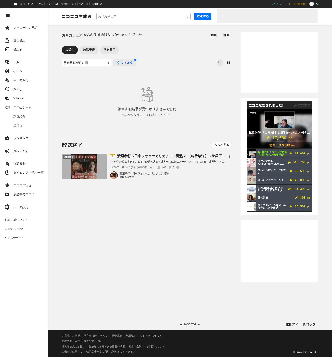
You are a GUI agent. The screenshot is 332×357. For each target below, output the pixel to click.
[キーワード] (144, 16)
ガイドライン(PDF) (151, 335)
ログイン (276, 4)
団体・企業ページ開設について (147, 346)
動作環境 (117, 335)
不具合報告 (90, 335)
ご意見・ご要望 (71, 335)
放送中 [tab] (70, 49)
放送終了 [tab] (110, 49)
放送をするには (93, 341)
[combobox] (144, 16)
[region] (24, 182)
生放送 (39, 4)
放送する (203, 16)
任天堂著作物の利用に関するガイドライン (111, 351)
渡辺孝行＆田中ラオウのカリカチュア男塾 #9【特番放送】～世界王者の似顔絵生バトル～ (186, 156)
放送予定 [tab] (89, 49)
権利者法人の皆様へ (73, 346)
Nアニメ (83, 4)
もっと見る (221, 145)
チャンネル (52, 4)
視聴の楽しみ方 (71, 341)
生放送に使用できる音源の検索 (107, 346)
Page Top (190, 324)
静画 (30, 4)
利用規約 (131, 335)
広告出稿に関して (72, 351)
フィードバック (303, 324)
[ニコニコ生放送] (76, 16)
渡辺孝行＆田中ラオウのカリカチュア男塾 (144, 173)
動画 (23, 4)
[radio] (220, 62)
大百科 (65, 4)
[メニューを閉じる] (7, 15)
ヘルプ (104, 335)
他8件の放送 (127, 177)
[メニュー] (229, 156)
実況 (73, 4)
